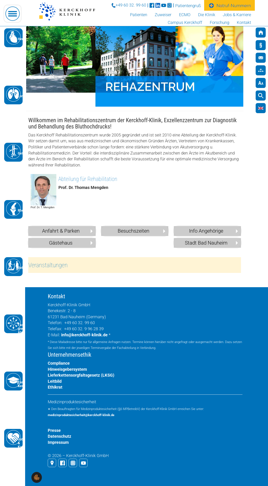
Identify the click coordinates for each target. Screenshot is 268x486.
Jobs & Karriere (237, 14)
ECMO (185, 14)
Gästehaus (60, 243)
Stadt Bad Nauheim (206, 243)
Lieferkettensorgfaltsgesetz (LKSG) (81, 375)
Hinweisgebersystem (67, 369)
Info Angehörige (206, 231)
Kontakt (244, 22)
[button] (37, 477)
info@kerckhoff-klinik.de (84, 334)
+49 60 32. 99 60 (131, 5)
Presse (54, 430)
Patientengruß (188, 5)
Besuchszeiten (133, 231)
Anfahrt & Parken (61, 231)
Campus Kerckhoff (185, 22)
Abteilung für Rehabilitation (87, 179)
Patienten (138, 14)
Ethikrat (55, 387)
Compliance (59, 363)
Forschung (219, 22)
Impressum (58, 442)
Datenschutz (59, 436)
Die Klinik (206, 14)
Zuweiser (163, 14)
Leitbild (55, 381)
